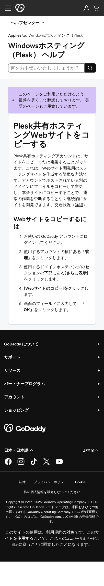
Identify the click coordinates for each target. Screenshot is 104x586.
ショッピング (16, 410)
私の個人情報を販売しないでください (52, 492)
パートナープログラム (24, 384)
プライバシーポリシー (50, 482)
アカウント (14, 397)
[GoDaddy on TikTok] (34, 464)
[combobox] (46, 68)
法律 (22, 482)
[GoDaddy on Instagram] (21, 464)
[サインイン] (86, 8)
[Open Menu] (6, 8)
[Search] (90, 68)
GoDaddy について (21, 344)
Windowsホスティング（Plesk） (57, 35)
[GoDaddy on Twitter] (46, 464)
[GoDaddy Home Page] (25, 428)
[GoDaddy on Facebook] (8, 464)
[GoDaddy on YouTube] (59, 464)
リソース (12, 370)
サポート (12, 357)
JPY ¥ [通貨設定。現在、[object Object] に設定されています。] (91, 450)
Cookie (80, 482)
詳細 (79, 205)
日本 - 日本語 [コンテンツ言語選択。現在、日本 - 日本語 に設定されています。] (19, 450)
